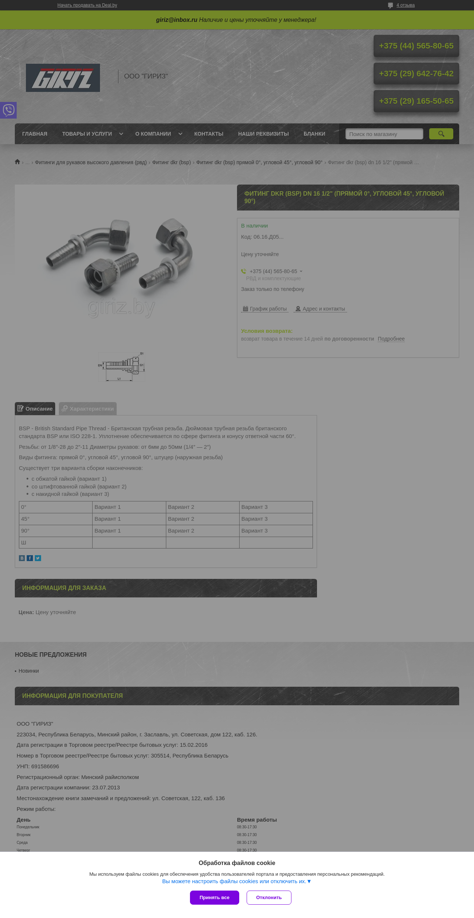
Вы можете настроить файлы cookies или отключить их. (234, 881)
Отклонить (269, 897)
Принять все (215, 897)
